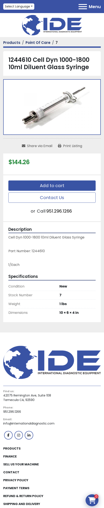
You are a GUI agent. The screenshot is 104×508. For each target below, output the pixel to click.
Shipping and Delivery (21, 504)
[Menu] (82, 6)
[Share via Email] (37, 146)
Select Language (17, 6)
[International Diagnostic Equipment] (52, 362)
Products (12, 448)
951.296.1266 (59, 211)
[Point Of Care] (38, 42)
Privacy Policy (15, 480)
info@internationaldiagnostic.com (28, 423)
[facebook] (8, 435)
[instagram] (18, 435)
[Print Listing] (70, 146)
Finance (10, 456)
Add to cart (52, 186)
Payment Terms (16, 488)
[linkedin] (29, 435)
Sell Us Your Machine (21, 464)
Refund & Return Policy (23, 496)
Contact (11, 472)
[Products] (11, 42)
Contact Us (52, 198)
